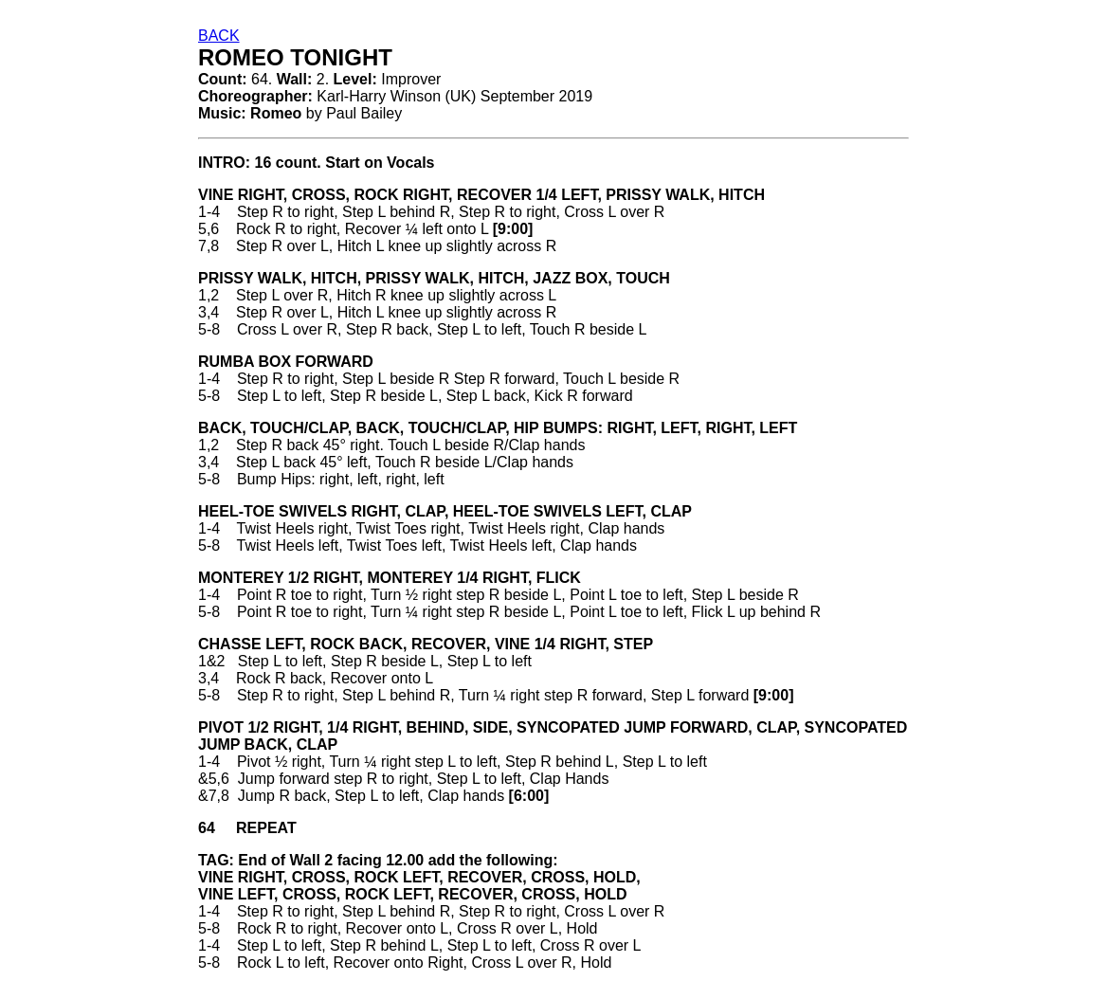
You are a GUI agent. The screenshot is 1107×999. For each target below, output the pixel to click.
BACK (219, 35)
